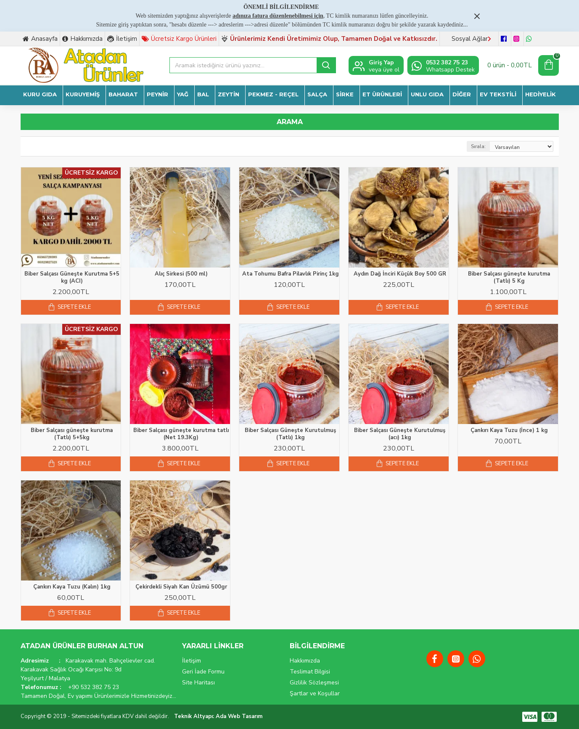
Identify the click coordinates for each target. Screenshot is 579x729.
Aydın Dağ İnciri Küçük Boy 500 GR (400, 274)
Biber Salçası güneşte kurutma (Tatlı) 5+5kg (72, 434)
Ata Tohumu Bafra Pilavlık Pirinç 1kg (290, 274)
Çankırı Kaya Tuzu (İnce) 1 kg (509, 430)
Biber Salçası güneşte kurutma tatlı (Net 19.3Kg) (181, 434)
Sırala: (478, 146)
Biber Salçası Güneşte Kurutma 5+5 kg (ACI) (71, 277)
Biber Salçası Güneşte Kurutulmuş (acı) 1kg (399, 434)
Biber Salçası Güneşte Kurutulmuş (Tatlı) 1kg (290, 434)
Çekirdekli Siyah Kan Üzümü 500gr (181, 587)
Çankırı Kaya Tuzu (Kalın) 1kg (72, 587)
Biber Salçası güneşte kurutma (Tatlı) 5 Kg (509, 277)
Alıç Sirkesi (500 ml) (181, 274)
